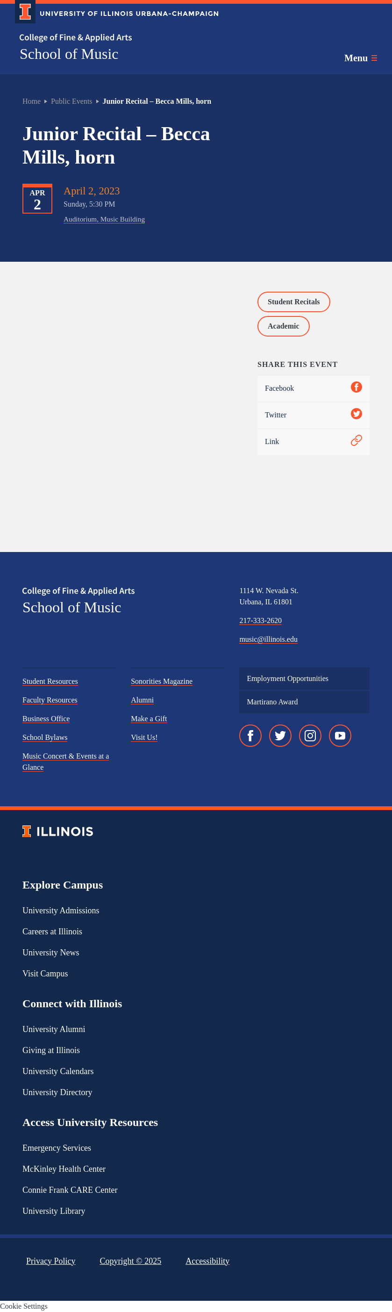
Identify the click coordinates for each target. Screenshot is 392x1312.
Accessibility (207, 1261)
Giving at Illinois (51, 1050)
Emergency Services (56, 1148)
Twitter (313, 415)
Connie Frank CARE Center (69, 1190)
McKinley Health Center (64, 1169)
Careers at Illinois (52, 931)
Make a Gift (149, 719)
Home (31, 101)
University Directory (57, 1092)
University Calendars (57, 1071)
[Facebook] (250, 735)
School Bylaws (44, 737)
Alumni (142, 700)
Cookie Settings (24, 1306)
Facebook (313, 388)
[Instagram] (310, 735)
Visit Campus (45, 973)
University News (50, 952)
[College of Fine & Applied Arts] (113, 38)
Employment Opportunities (287, 678)
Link (313, 442)
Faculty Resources (50, 700)
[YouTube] (340, 735)
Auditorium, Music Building (104, 219)
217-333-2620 (260, 620)
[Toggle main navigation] (360, 58)
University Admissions (61, 910)
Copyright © (131, 1261)
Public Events (71, 101)
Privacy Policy (51, 1261)
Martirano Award (272, 702)
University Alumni (54, 1029)
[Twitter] (280, 735)
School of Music (69, 53)
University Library (53, 1211)
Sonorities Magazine (161, 681)
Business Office (46, 719)
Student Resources (50, 681)
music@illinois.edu (268, 639)
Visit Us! (144, 737)
